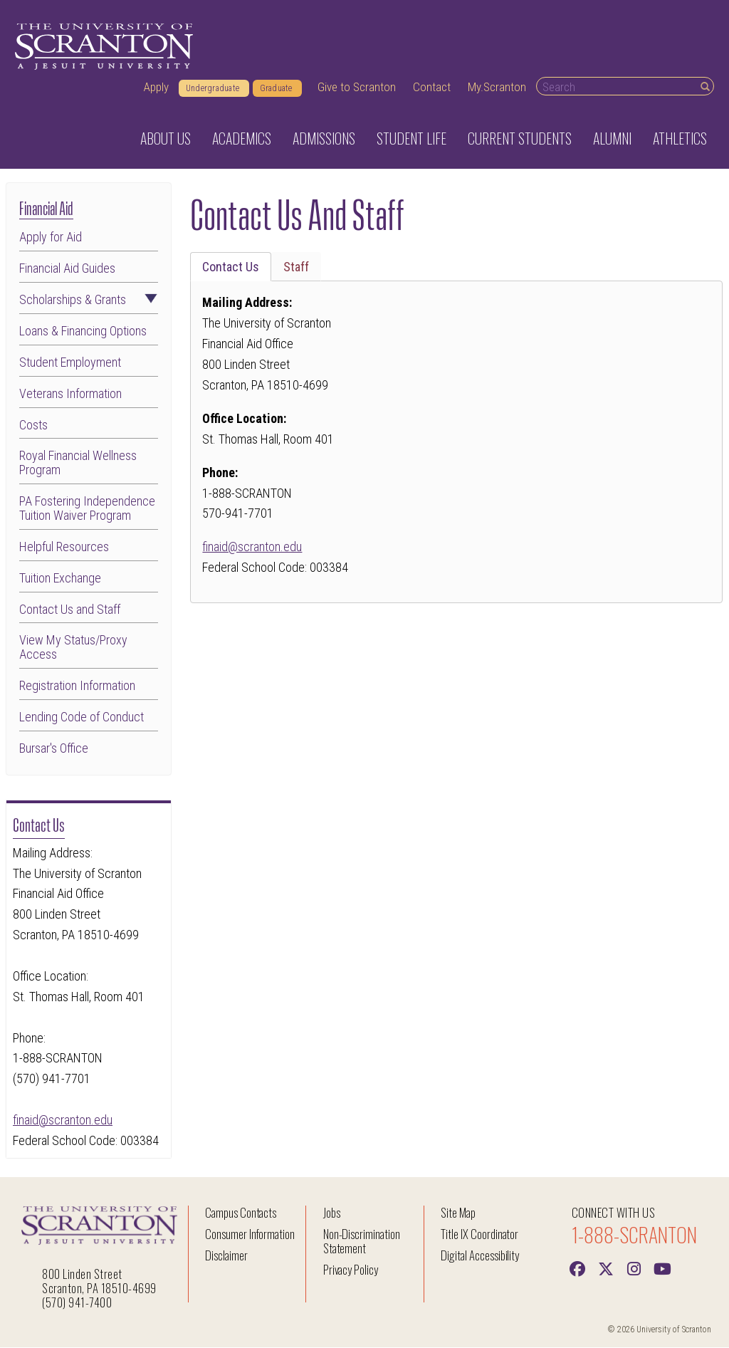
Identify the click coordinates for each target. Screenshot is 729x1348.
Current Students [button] (520, 139)
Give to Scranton (357, 87)
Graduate (277, 89)
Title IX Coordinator (479, 1234)
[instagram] (634, 1268)
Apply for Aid (50, 238)
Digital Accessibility (480, 1256)
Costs (33, 425)
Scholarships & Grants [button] (88, 300)
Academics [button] (241, 139)
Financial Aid (46, 207)
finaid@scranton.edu (62, 1120)
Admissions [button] (324, 139)
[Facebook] (577, 1268)
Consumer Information (250, 1234)
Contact (432, 87)
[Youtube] (663, 1268)
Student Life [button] (411, 139)
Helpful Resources (64, 547)
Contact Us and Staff (69, 609)
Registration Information (77, 686)
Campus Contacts (240, 1213)
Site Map (458, 1213)
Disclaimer (226, 1256)
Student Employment (70, 362)
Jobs (331, 1213)
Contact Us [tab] (230, 267)
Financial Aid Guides (67, 269)
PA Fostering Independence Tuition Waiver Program (87, 509)
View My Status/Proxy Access (73, 648)
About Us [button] (165, 139)
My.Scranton (497, 87)
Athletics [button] (680, 139)
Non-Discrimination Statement (361, 1242)
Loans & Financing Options (83, 332)
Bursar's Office (53, 749)
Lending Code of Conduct (81, 718)
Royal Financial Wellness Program (78, 463)
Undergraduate (214, 89)
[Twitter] (606, 1268)
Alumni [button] (612, 139)
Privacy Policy (350, 1270)
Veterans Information (70, 394)
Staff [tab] (296, 267)
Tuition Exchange (60, 578)
